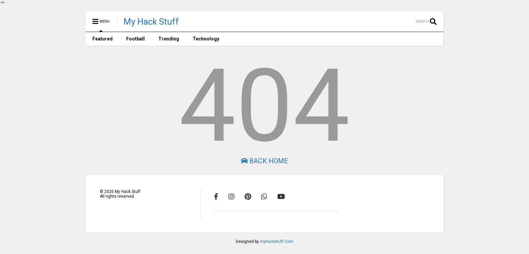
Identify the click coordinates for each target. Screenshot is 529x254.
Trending (168, 38)
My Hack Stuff (151, 22)
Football (135, 38)
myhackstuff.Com (276, 241)
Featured (102, 38)
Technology (206, 38)
